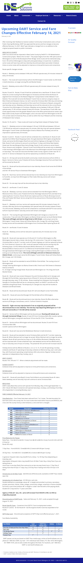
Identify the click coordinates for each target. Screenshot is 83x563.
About (16, 15)
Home (8, 15)
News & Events (71, 15)
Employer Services (44, 15)
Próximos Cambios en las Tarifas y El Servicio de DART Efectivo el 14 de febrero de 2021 (27, 552)
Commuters (28, 15)
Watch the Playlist (73, 79)
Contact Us (41, 21)
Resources (59, 15)
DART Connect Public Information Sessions (15, 554)
